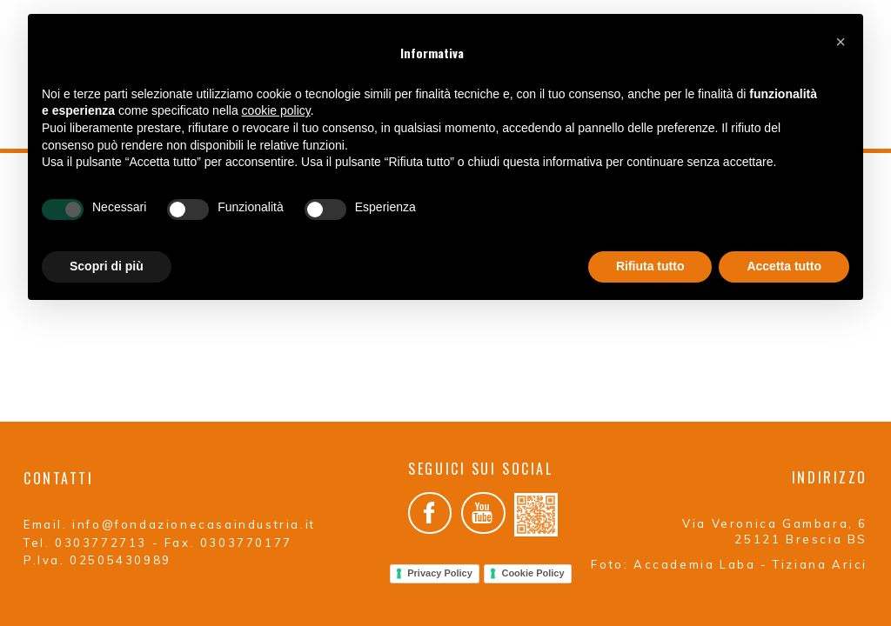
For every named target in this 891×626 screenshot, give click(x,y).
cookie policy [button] (276, 110)
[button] (840, 42)
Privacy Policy (439, 559)
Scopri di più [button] (107, 266)
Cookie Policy (532, 559)
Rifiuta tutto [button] (650, 266)
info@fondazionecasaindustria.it (194, 510)
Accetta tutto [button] (784, 266)
